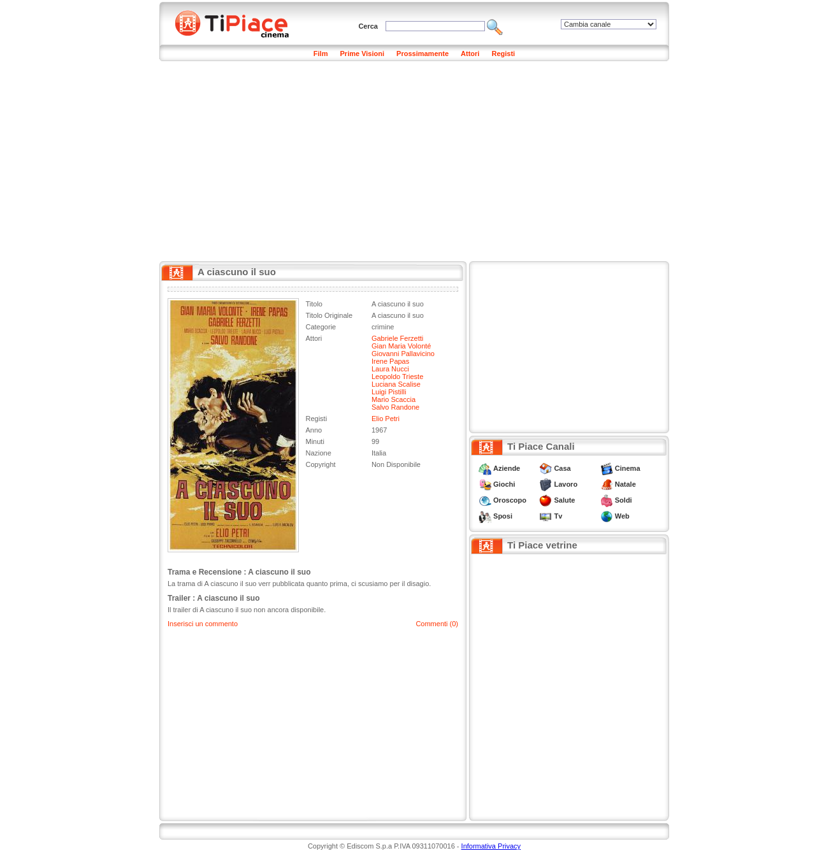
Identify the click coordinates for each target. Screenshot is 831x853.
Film (321, 53)
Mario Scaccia (394, 399)
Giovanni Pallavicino (403, 353)
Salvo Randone (395, 407)
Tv (558, 516)
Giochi (504, 484)
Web (622, 516)
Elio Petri (386, 418)
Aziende (506, 468)
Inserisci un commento (203, 623)
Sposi (502, 516)
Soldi (623, 500)
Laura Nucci (390, 369)
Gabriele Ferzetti (397, 338)
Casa (562, 468)
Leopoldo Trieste (397, 376)
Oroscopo (509, 500)
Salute (564, 500)
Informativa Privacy (491, 846)
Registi (503, 53)
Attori (470, 53)
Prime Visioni (362, 53)
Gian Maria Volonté (401, 346)
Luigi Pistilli (389, 392)
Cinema (627, 468)
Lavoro (565, 484)
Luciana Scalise (396, 384)
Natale (625, 484)
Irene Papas (390, 361)
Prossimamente (422, 53)
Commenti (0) (437, 623)
